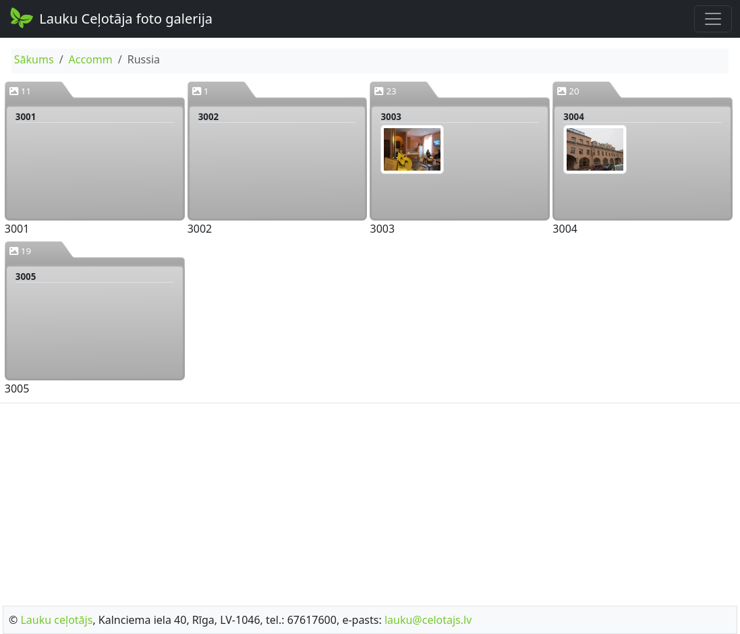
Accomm (91, 59)
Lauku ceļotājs (56, 619)
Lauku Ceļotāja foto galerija (110, 17)
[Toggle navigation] (713, 18)
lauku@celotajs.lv (428, 619)
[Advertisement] (370, 500)
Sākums (34, 59)
